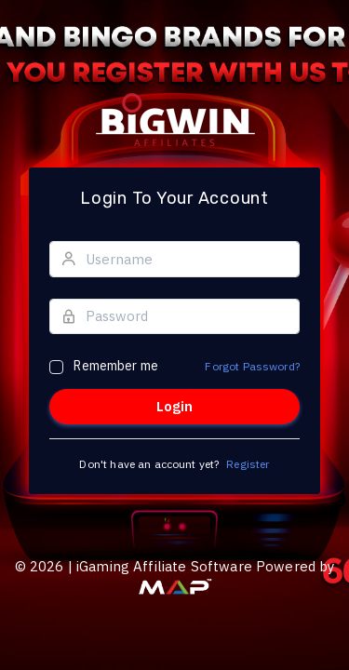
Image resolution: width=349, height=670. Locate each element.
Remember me (116, 365)
